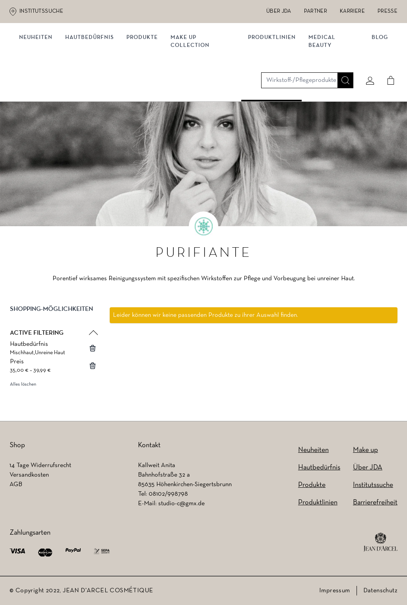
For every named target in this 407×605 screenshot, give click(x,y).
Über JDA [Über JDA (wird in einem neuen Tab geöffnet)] (278, 11)
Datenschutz (380, 590)
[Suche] (342, 50)
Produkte (145, 82)
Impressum (334, 590)
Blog (376, 82)
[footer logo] (380, 542)
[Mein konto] (367, 50)
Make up (365, 450)
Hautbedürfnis (92, 82)
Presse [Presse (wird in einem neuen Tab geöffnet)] (387, 11)
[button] (53, 319)
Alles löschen (23, 388)
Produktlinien (271, 82)
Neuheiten (39, 82)
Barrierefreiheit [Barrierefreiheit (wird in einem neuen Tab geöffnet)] (375, 502)
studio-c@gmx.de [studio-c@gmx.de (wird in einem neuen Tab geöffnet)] (181, 503)
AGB (16, 484)
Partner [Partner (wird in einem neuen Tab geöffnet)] (315, 11)
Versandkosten (29, 475)
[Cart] (387, 50)
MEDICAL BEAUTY (321, 86)
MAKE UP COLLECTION (193, 86)
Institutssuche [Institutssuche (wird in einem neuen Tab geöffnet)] (41, 11)
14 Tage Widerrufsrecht (40, 465)
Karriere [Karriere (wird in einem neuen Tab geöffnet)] (352, 11)
